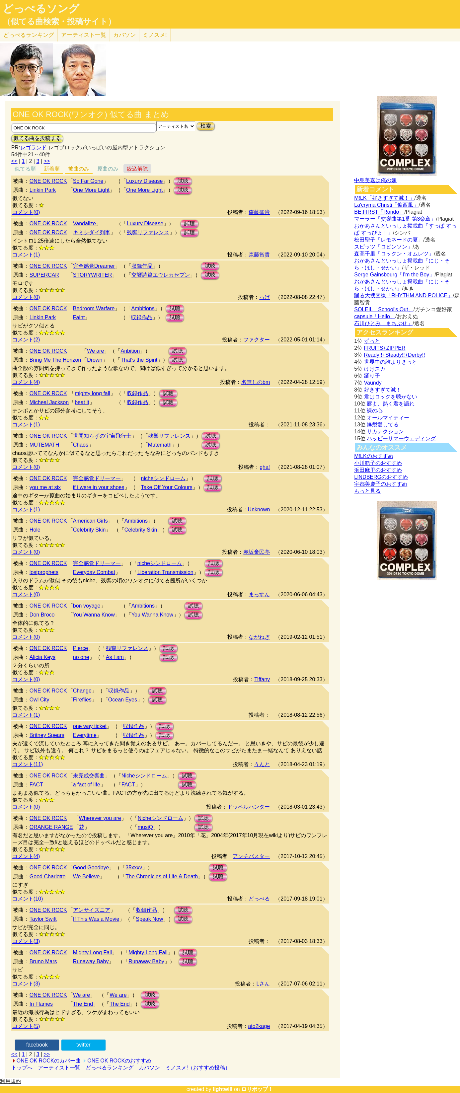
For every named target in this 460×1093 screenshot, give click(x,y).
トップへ (22, 1067)
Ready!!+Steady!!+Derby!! (394, 355)
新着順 (52, 169)
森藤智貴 (259, 212)
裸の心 (375, 410)
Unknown (259, 509)
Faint (79, 317)
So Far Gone (88, 181)
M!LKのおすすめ (373, 456)
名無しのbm (255, 382)
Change (82, 690)
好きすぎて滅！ (382, 390)
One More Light (91, 190)
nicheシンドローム (163, 478)
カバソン (124, 35)
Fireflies (82, 699)
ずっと (372, 341)
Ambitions (142, 308)
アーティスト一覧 (59, 1067)
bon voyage (87, 606)
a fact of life (86, 784)
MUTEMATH (44, 445)
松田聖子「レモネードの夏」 (388, 240)
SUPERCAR (44, 275)
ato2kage (259, 1026)
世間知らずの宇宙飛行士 (102, 436)
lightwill (223, 1089)
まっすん (259, 594)
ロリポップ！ (257, 1089)
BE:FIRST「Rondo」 (379, 212)
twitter (83, 1045)
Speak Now (149, 919)
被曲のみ (78, 169)
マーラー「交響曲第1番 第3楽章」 (395, 219)
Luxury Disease (144, 181)
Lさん (263, 983)
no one (81, 657)
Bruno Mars (43, 961)
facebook (37, 1045)
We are (95, 351)
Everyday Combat (94, 572)
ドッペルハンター (248, 807)
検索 (205, 126)
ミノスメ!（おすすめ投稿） (197, 1067)
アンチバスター (251, 856)
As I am (115, 657)
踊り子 (372, 376)
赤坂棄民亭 (256, 552)
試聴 (183, 181)
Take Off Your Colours (166, 487)
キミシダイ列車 (91, 232)
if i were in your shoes (98, 487)
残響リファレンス (148, 232)
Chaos (80, 445)
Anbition (130, 351)
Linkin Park (43, 190)
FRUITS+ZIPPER (385, 348)
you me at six (45, 487)
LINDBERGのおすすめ (381, 477)
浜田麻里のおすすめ (378, 470)
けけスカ (374, 369)
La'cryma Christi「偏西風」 (386, 205)
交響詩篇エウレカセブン (160, 275)
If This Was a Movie (96, 919)
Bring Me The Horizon (55, 360)
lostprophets (44, 572)
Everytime (85, 735)
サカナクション (385, 431)
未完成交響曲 (89, 775)
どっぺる (28, 35)
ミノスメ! (155, 35)
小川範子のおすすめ (378, 463)
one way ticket (90, 726)
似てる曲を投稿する (37, 138)
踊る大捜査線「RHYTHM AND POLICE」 (403, 295)
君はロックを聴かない (390, 397)
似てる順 (25, 169)
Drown (94, 360)
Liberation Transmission (165, 572)
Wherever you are (100, 818)
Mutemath (160, 445)
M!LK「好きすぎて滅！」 (384, 198)
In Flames (41, 1004)
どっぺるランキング (109, 1067)
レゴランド (33, 147)
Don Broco (42, 615)
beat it (82, 402)
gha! (265, 467)
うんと (262, 764)
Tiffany (262, 679)
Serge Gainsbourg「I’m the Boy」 (394, 274)
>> (46, 161)
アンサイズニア (91, 910)
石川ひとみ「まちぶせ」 (383, 323)
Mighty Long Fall (92, 952)
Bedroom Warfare (94, 308)
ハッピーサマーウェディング (401, 438)
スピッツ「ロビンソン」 (383, 247)
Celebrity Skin (89, 530)
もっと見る (367, 491)
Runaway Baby (91, 961)
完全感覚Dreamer (94, 266)
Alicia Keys (42, 657)
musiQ (145, 827)
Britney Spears (47, 735)
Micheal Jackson (49, 402)
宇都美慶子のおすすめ (380, 484)
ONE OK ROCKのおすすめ (119, 1060)
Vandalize (84, 223)
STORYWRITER (92, 275)
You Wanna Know (94, 615)
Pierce (80, 648)
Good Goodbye (91, 867)
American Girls (90, 521)
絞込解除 (137, 169)
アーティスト (83, 35)
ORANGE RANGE (51, 827)
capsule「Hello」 (374, 316)
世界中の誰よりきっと (390, 362)
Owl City (39, 699)
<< (14, 161)
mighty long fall (92, 393)
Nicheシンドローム (144, 775)
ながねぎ (259, 637)
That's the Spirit (138, 360)
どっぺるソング (41, 9)
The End (83, 1004)
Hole (35, 530)
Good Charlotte (48, 876)
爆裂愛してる (383, 424)
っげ (264, 297)
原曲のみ (107, 169)
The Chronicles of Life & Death (161, 876)
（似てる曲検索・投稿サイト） (59, 21)
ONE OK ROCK (48, 181)
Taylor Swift (43, 919)
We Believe (86, 876)
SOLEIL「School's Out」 (383, 309)
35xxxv (133, 867)
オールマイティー (388, 417)
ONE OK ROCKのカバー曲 (49, 1060)
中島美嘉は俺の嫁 (375, 180)
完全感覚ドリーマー (97, 478)
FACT (36, 784)
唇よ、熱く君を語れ (391, 403)
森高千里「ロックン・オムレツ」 (394, 253)
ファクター (256, 339)
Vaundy (373, 383)
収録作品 (142, 266)
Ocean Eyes (122, 699)
